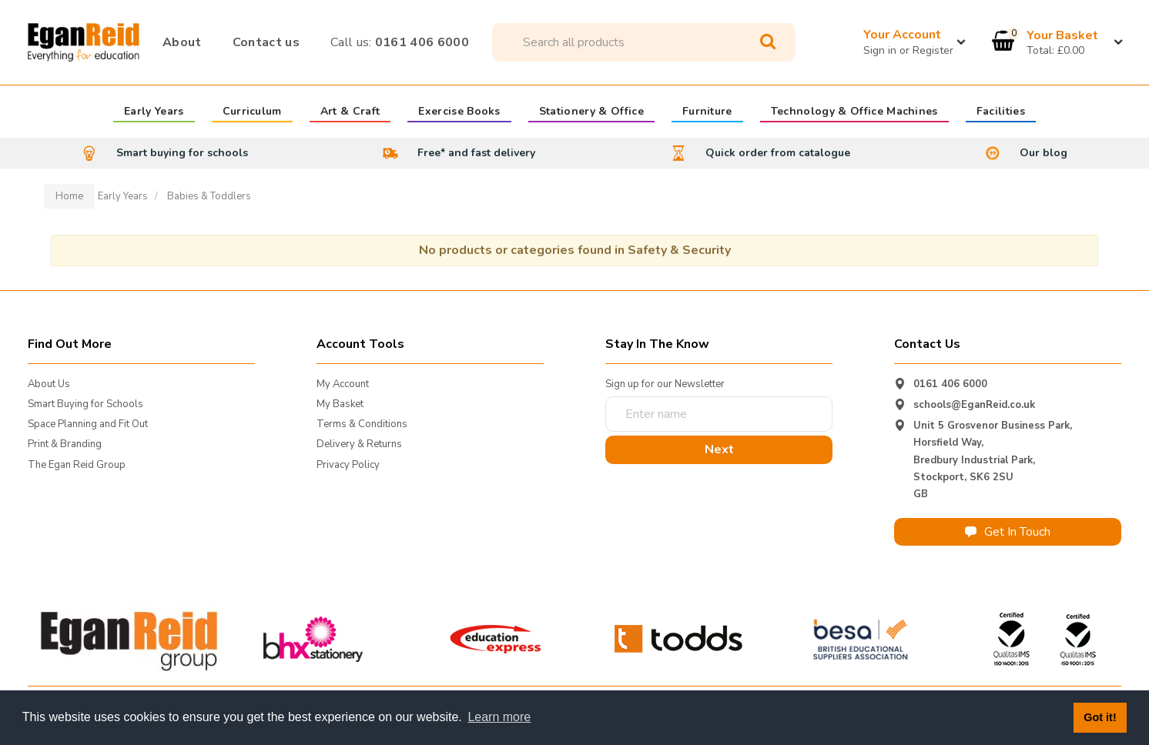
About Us (49, 384)
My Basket (340, 404)
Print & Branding (65, 444)
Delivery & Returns (359, 444)
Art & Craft (350, 112)
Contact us (266, 42)
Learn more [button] (499, 716)
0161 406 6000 (399, 42)
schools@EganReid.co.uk (974, 405)
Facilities (1000, 112)
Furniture (707, 112)
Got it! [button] (1100, 717)
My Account (343, 384)
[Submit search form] (767, 42)
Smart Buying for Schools (85, 404)
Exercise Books (459, 112)
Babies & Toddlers (209, 196)
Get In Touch (1007, 531)
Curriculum (252, 112)
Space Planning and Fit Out (88, 424)
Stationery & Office (591, 112)
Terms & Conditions (362, 424)
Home (69, 196)
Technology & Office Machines (854, 112)
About (182, 42)
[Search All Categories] (644, 42)
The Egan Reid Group (77, 465)
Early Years (154, 112)
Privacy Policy (348, 465)
